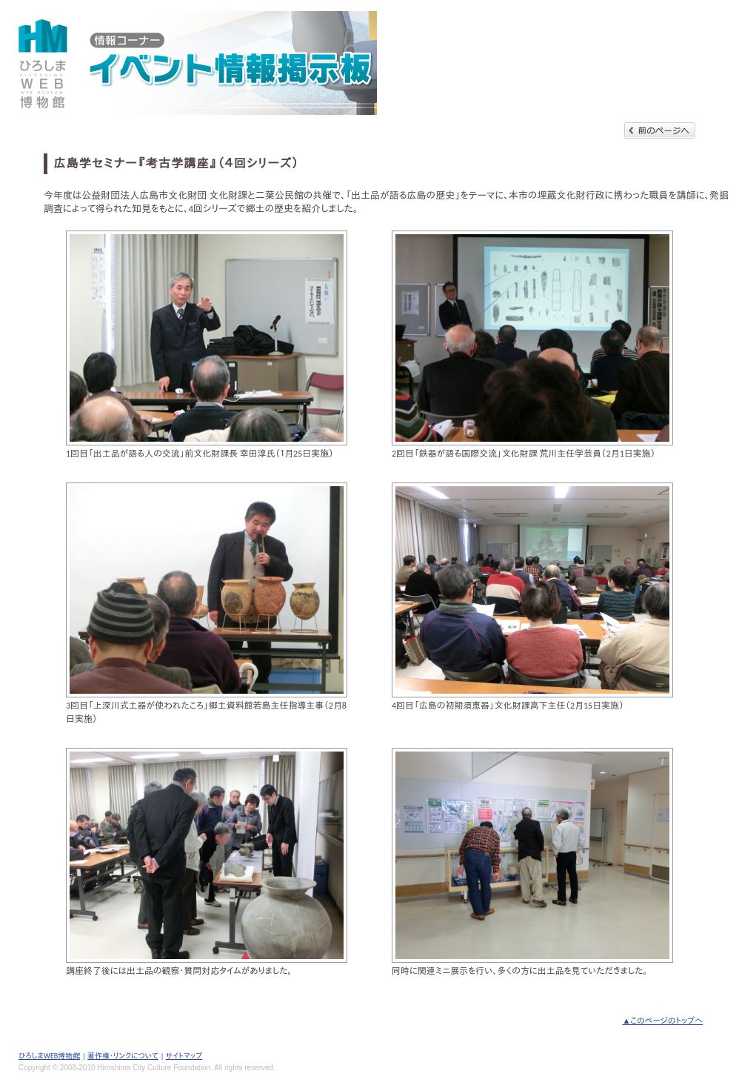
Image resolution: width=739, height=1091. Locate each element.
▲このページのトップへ (662, 1020)
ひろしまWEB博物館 (49, 1056)
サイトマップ (184, 1056)
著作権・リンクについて (122, 1056)
